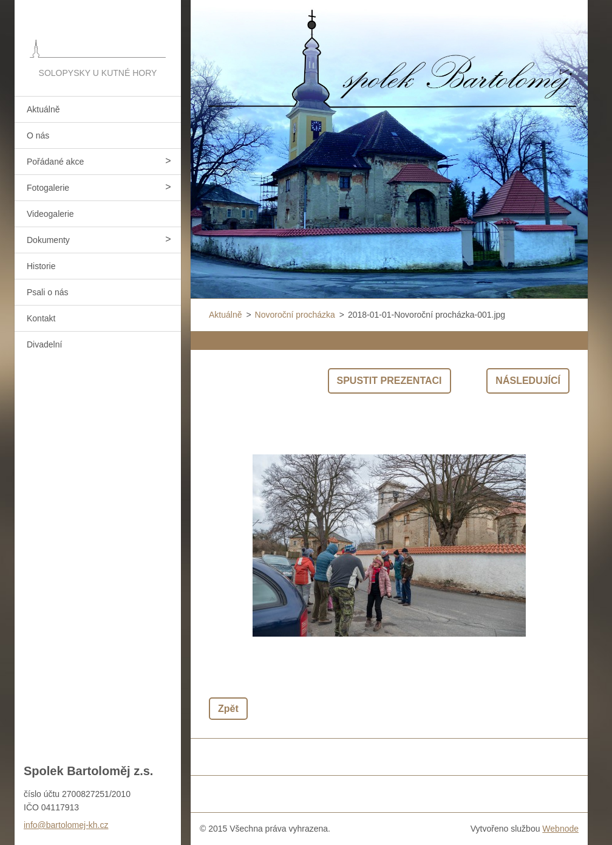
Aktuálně (43, 109)
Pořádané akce (55, 161)
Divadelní (44, 344)
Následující (527, 380)
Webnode (560, 828)
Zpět (228, 708)
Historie (41, 266)
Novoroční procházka (295, 315)
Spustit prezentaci (389, 380)
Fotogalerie (48, 188)
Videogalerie (50, 214)
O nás (38, 135)
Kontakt (41, 318)
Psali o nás (47, 292)
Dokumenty (48, 240)
